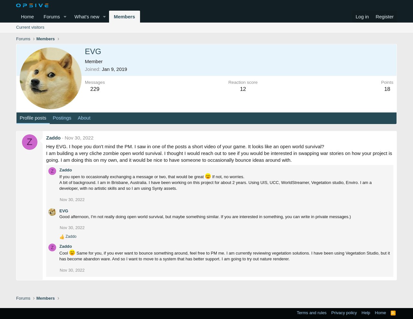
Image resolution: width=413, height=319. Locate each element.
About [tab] (84, 118)
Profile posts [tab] (33, 118)
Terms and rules (312, 312)
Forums (52, 16)
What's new (87, 16)
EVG (63, 210)
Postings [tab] (62, 118)
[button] (65, 17)
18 (387, 89)
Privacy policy (344, 312)
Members (124, 16)
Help (366, 312)
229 (94, 89)
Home (27, 16)
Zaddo (53, 137)
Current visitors (30, 27)
